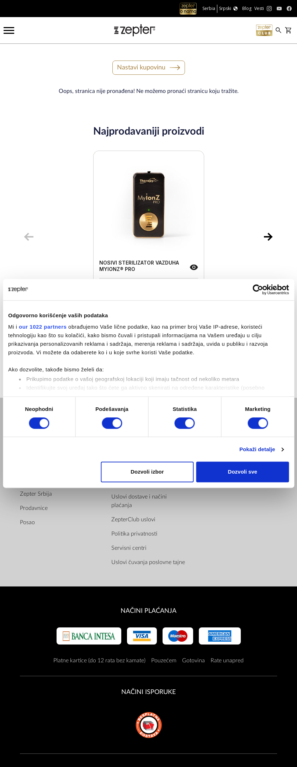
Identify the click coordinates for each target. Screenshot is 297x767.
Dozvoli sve (243, 472)
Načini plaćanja (148, 611)
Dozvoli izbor (147, 472)
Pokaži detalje (257, 449)
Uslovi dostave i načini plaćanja (139, 501)
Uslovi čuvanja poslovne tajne (148, 562)
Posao (27, 522)
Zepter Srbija (36, 494)
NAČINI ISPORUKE (148, 692)
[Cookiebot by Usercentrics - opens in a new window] (258, 289)
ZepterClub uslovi (133, 519)
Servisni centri (129, 548)
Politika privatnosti (134, 534)
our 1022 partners (43, 327)
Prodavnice (34, 508)
